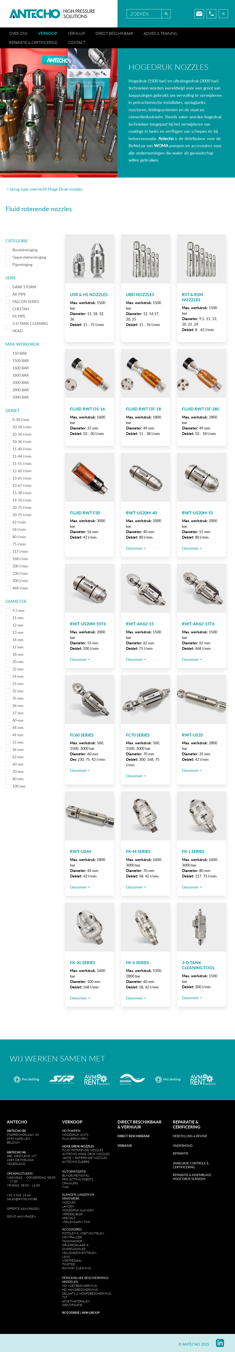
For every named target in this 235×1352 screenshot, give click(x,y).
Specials (69, 1218)
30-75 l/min (21, 514)
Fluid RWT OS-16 (87, 409)
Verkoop (47, 33)
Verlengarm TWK (76, 1222)
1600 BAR (20, 367)
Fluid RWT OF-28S (200, 409)
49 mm (17, 734)
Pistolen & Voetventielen (83, 1233)
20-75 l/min (21, 507)
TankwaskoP (72, 1241)
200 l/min (20, 566)
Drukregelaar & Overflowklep (75, 1247)
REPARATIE (180, 1153)
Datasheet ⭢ (136, 548)
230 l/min (20, 573)
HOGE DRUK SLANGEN (189, 1179)
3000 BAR (20, 397)
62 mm (17, 756)
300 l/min (20, 580)
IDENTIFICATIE (72, 1305)
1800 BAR (20, 375)
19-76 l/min (21, 500)
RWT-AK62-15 (140, 624)
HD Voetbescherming (79, 1286)
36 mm (17, 705)
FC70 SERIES (138, 735)
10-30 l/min (21, 434)
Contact (76, 42)
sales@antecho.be (22, 1199)
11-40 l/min (21, 448)
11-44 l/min (21, 456)
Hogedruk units (75, 1135)
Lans (66, 1257)
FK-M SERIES (138, 851)
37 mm (17, 712)
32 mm (17, 691)
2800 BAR (20, 389)
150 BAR (19, 353)
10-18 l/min (21, 426)
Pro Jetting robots (77, 1179)
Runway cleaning (76, 1268)
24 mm (17, 676)
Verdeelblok (72, 1214)
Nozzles (69, 1202)
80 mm (17, 778)
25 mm (17, 683)
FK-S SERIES (137, 963)
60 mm (17, 764)
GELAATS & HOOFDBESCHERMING (86, 1293)
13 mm (17, 632)
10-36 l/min (21, 441)
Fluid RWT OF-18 (143, 409)
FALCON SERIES (25, 301)
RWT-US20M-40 (141, 513)
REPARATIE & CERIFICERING (186, 1124)
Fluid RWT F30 (85, 513)
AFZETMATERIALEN (76, 1301)
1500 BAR (20, 360)
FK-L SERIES (193, 851)
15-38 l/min (21, 492)
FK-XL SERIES (82, 963)
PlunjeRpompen (75, 1138)
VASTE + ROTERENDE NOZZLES (84, 1158)
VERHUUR (131, 1127)
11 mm (17, 617)
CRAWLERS (70, 1183)
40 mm (17, 720)
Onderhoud (183, 1146)
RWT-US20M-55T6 (88, 624)
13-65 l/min (21, 478)
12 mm (17, 625)
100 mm (18, 786)
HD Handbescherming (80, 1289)
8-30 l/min (20, 419)
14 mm (17, 639)
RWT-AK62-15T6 (198, 624)
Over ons (18, 33)
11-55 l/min (21, 463)
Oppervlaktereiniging (29, 257)
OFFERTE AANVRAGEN (23, 1208)
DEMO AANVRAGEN (21, 1216)
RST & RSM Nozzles (192, 297)
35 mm (17, 698)
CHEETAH (20, 308)
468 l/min (20, 588)
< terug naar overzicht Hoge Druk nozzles (44, 189)
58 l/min (19, 529)
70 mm (17, 771)
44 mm (17, 727)
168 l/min (20, 558)
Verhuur (76, 33)
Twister (68, 1264)
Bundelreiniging (24, 249)
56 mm (17, 749)
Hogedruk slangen (78, 1210)
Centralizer (72, 1237)
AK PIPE (19, 294)
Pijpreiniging (22, 264)
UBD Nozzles (140, 294)
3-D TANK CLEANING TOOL (198, 965)
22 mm (17, 669)
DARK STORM (24, 286)
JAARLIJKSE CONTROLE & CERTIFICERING (191, 1165)
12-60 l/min (21, 470)
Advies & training (160, 33)
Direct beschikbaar (114, 33)
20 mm (17, 661)
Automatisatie (74, 1171)
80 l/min (19, 536)
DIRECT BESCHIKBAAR (140, 1122)
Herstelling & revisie (190, 1136)
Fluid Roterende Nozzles (82, 1150)
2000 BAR (20, 382)
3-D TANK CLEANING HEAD (30, 327)
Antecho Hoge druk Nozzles (86, 1154)
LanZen (68, 1206)
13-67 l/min (21, 485)
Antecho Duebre (76, 1162)
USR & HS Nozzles (89, 294)
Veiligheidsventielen (79, 1253)
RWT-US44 (80, 851)
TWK (65, 1187)
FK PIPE (18, 316)
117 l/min (20, 551)
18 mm (17, 654)
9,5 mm (18, 610)
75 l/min (19, 544)
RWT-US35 (192, 735)
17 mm (17, 647)
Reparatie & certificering (33, 42)
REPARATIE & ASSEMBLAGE (192, 1175)
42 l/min (19, 522)
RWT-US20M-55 (197, 513)
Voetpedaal (72, 1260)
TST (64, 1297)
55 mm (17, 742)
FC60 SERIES (82, 735)
